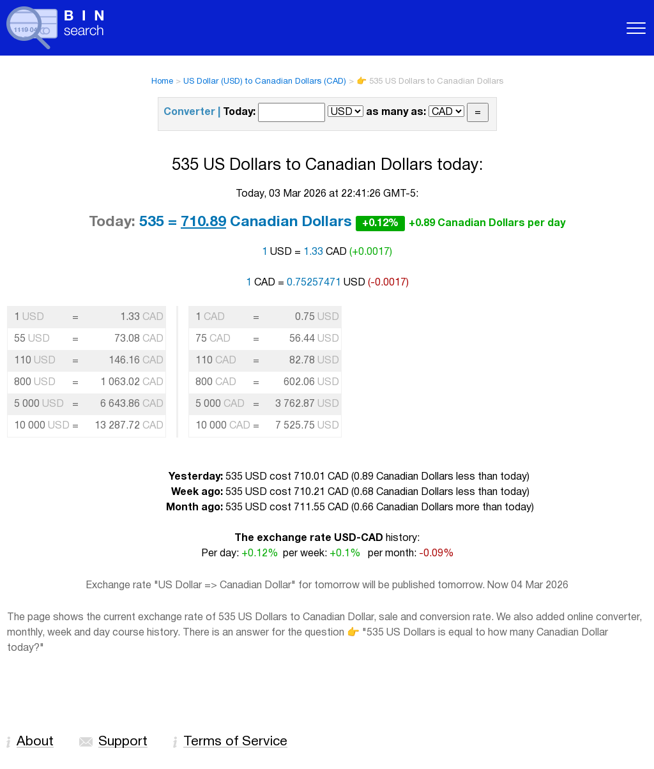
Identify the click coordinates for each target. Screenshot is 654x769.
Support (123, 742)
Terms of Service (235, 742)
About (35, 742)
